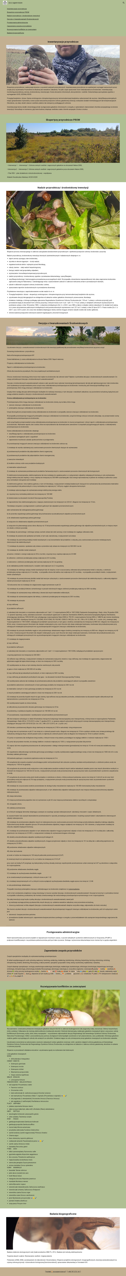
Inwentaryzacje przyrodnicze (17, 9)
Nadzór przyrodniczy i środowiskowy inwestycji (23, 16)
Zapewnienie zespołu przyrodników (19, 26)
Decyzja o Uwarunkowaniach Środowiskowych (23, 19)
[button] (123, 2)
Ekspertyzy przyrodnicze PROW (18, 12)
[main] (63, 42)
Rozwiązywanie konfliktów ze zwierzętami (21, 29)
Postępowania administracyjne (17, 23)
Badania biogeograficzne (15, 33)
